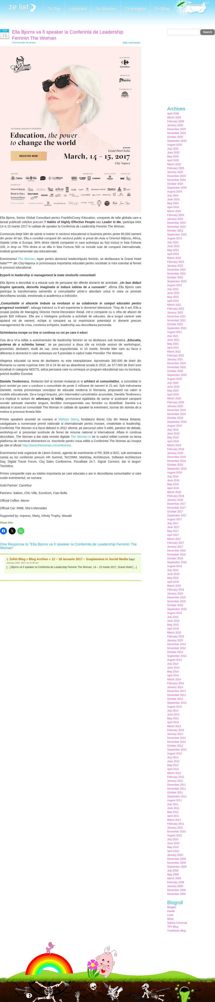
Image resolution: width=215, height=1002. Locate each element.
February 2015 (175, 636)
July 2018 (172, 476)
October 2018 (175, 464)
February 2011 (175, 823)
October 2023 (175, 230)
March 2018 (174, 492)
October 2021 (175, 324)
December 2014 (176, 644)
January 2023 (175, 265)
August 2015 (174, 613)
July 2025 (172, 148)
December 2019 (176, 410)
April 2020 (173, 394)
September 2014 (177, 656)
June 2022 (173, 293)
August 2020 (174, 378)
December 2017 (176, 503)
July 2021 (172, 336)
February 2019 (175, 449)
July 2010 (172, 839)
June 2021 (173, 339)
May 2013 (173, 718)
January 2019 (175, 453)
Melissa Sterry (69, 419)
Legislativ (78, 9)
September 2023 (177, 234)
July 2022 (172, 289)
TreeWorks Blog (176, 930)
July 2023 (172, 242)
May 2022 (173, 297)
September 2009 (177, 866)
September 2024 (177, 187)
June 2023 (173, 246)
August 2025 (174, 144)
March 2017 (174, 538)
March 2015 (174, 632)
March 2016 (174, 585)
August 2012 (174, 753)
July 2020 (172, 382)
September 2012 (177, 749)
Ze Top (54, 9)
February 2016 (175, 589)
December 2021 (176, 316)
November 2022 (176, 273)
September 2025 (177, 140)
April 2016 (173, 581)
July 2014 (172, 663)
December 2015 (176, 597)
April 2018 (173, 488)
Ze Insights (135, 9)
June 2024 (173, 199)
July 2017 (172, 523)
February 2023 (175, 261)
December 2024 (176, 176)
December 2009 (176, 858)
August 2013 (174, 706)
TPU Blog (172, 926)
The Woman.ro (81, 436)
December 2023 (176, 222)
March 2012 (174, 773)
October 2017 (175, 511)
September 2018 (177, 468)
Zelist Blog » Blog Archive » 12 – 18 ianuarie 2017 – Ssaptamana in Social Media (68, 559)
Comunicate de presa (23, 42)
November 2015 (176, 601)
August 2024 (174, 191)
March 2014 (174, 679)
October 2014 (175, 652)
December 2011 (176, 784)
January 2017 (175, 546)
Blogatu (171, 907)
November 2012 (176, 741)
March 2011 (174, 819)
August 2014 (174, 659)
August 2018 (174, 472)
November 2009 (176, 862)
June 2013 (173, 714)
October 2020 (175, 371)
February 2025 (175, 168)
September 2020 (177, 375)
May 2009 (173, 874)
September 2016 (177, 562)
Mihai (170, 918)
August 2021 (174, 332)
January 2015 (175, 640)
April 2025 (173, 160)
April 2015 (173, 628)
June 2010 (173, 843)
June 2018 (173, 480)
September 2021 (177, 328)
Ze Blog (162, 9)
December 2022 (176, 269)
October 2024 (175, 183)
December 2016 (176, 550)
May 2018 (173, 484)
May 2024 (173, 203)
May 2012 (173, 765)
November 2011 (176, 788)
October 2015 (175, 605)
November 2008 (176, 894)
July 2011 (172, 804)
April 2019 (173, 441)
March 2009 (174, 878)
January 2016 (175, 593)
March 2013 (174, 726)
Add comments (131, 42)
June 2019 (173, 433)
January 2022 (175, 312)
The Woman (26, 259)
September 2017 (177, 515)
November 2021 (176, 320)
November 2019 (176, 414)
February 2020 (175, 402)
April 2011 (173, 816)
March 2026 (174, 117)
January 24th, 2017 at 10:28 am (22, 563)
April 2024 (173, 207)
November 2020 (176, 367)
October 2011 (175, 792)
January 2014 (175, 687)
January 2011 (175, 827)
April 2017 (173, 535)
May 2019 (173, 437)
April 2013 (173, 722)
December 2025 (176, 129)
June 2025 (173, 152)
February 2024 (175, 215)
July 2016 (172, 570)
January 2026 (175, 125)
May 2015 (173, 624)
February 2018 (175, 496)
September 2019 (177, 421)
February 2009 (175, 882)
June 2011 (173, 808)
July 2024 (172, 195)
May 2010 (173, 847)
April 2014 (173, 675)
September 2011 (177, 796)
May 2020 (173, 390)
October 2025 (175, 137)
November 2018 (176, 460)
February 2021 (175, 355)
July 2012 (172, 757)
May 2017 (173, 531)
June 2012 (173, 761)
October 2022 (175, 277)
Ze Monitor (106, 9)
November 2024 (176, 179)
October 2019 (175, 417)
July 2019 (172, 429)
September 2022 (177, 281)
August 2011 (174, 800)
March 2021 (174, 351)
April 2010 (173, 851)
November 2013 (176, 695)
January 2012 (175, 780)
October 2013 (175, 698)
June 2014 (173, 667)
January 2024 (175, 218)
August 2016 (174, 566)
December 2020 (176, 363)
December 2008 (176, 890)
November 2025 (176, 133)
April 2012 (173, 769)
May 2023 (173, 250)
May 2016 (173, 577)
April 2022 (173, 300)
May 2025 (173, 156)
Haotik (171, 911)
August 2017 (174, 519)
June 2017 (173, 527)
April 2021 (173, 347)
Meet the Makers (191, 8)
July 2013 (172, 710)
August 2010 (174, 835)
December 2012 (176, 737)
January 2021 (175, 359)
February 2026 (175, 121)
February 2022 (175, 308)
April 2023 (173, 254)
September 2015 (177, 609)
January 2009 (175, 886)
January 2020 (175, 406)
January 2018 (175, 499)
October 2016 (175, 558)
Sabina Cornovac (177, 922)
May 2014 (173, 671)
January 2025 (175, 172)
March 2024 (174, 211)
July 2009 (172, 870)
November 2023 (176, 226)
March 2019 (174, 445)
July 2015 (172, 616)
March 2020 (174, 398)
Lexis (170, 915)
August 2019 (174, 425)
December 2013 (176, 691)
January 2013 (175, 734)
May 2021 (173, 343)
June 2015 (173, 620)
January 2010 (175, 855)
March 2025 (174, 164)
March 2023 (174, 257)
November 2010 (176, 831)
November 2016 (176, 554)
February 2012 (175, 776)
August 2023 (174, 238)
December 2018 (176, 457)
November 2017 (176, 507)
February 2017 (175, 542)
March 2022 (174, 304)
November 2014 (176, 648)
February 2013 (175, 730)
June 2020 (173, 386)
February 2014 (175, 683)
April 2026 (173, 113)
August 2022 (174, 285)
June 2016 (173, 574)
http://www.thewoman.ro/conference (47, 445)
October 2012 (175, 745)
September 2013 (177, 702)
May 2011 (173, 812)
